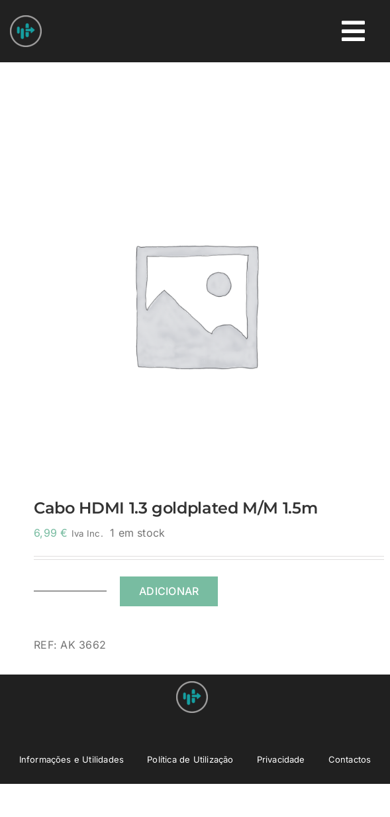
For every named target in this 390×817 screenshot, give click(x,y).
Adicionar (169, 591)
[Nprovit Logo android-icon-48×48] (192, 686)
